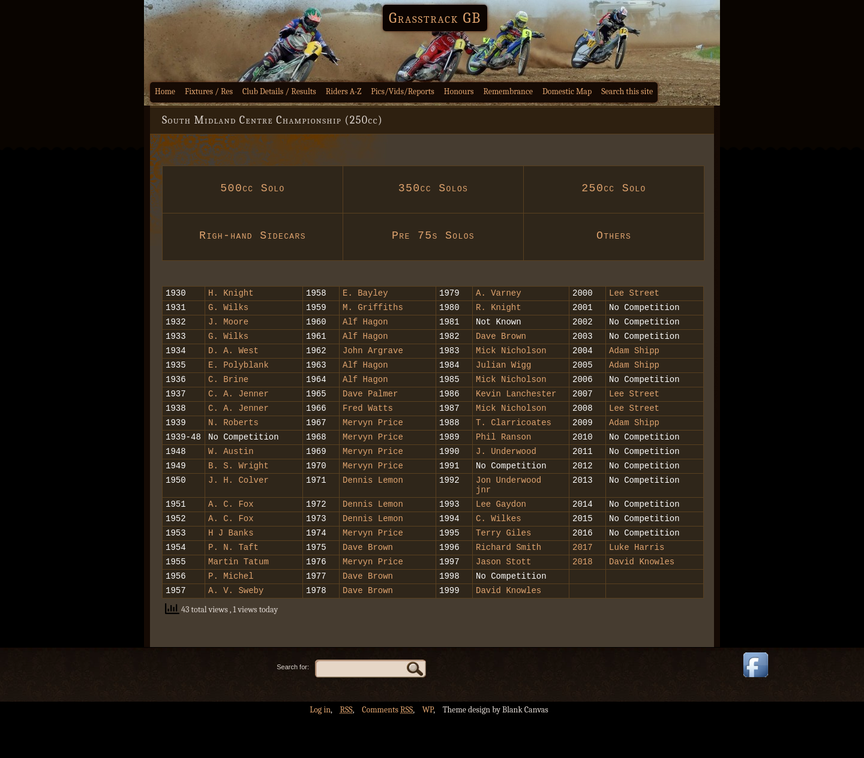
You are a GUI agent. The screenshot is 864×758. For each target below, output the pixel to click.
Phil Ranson (503, 456)
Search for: (293, 706)
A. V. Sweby (235, 629)
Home (165, 91)
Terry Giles (503, 564)
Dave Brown (501, 342)
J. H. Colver (238, 504)
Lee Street (634, 294)
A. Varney (498, 294)
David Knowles (641, 597)
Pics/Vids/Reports (402, 91)
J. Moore (228, 326)
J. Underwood (506, 472)
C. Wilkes (498, 548)
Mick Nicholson (511, 359)
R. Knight (498, 310)
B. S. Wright (238, 488)
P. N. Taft (233, 580)
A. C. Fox (231, 532)
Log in (320, 749)
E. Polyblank (238, 375)
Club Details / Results (279, 91)
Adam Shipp (634, 359)
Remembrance (508, 91)
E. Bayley (365, 294)
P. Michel (231, 613)
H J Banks (231, 564)
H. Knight (231, 294)
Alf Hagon (365, 326)
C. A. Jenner (238, 407)
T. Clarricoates (513, 440)
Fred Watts (368, 423)
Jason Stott (503, 597)
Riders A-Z (344, 91)
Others (614, 235)
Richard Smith (508, 580)
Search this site (627, 91)
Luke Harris (639, 580)
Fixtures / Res (209, 91)
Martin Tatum (238, 597)
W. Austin (231, 472)
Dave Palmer (370, 407)
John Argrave (373, 359)
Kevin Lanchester (516, 407)
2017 (582, 580)
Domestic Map (567, 91)
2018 (585, 597)
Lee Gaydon (501, 532)
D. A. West (233, 359)
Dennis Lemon (373, 504)
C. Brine (228, 391)
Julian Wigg (503, 375)
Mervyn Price (373, 440)
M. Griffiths (373, 310)
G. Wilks (228, 310)
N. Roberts (233, 440)
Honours (459, 91)
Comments (387, 749)
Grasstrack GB (435, 18)
